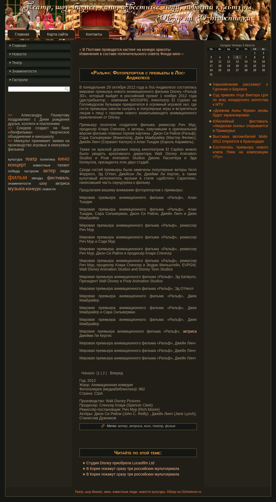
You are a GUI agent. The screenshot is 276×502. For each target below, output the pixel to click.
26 (228, 70)
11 (219, 61)
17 (211, 65)
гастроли (31, 171)
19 (228, 65)
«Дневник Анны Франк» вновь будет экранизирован (240, 112)
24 (211, 70)
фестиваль (58, 177)
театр (31, 159)
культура (15, 159)
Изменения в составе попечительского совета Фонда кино (130, 54)
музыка (16, 188)
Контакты (94, 34)
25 (219, 70)
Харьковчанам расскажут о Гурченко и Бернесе (240, 86)
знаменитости (19, 183)
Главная (22, 34)
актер (49, 170)
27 (237, 70)
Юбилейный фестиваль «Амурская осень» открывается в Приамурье (240, 126)
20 (237, 65)
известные (41, 165)
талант (63, 165)
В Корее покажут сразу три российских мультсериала (132, 468)
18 (219, 65)
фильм (17, 177)
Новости (19, 54)
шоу (43, 183)
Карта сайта (57, 34)
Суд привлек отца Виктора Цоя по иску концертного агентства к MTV (240, 100)
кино (63, 158)
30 (263, 70)
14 (245, 61)
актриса (62, 183)
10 (211, 61)
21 (245, 65)
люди (64, 171)
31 (211, 74)
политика (47, 159)
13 (237, 61)
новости (48, 189)
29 (254, 70)
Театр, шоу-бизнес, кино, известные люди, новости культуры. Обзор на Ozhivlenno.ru (138, 492)
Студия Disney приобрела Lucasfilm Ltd (120, 463)
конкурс (33, 188)
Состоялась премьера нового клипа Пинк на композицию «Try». (240, 152)
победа (14, 171)
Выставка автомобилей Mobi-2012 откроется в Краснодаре (240, 138)
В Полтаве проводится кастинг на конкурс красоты (126, 49)
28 (245, 70)
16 (263, 61)
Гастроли (20, 80)
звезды (37, 178)
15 (254, 61)
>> (10, 115)
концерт (17, 165)
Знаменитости (24, 71)
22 (254, 65)
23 (263, 65)
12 (228, 61)
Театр (17, 62)
